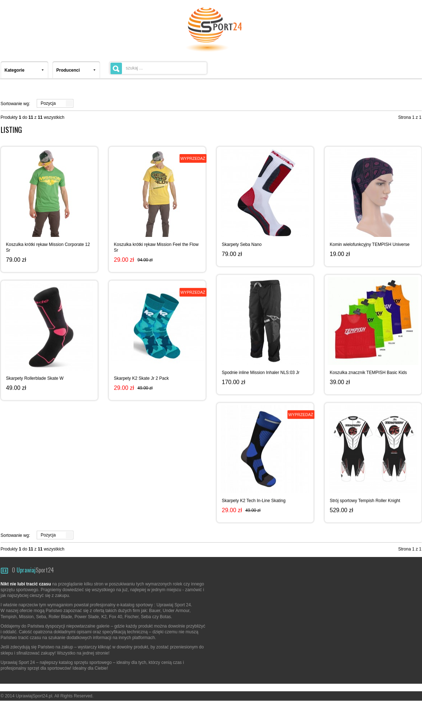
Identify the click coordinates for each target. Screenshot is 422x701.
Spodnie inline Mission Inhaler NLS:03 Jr (261, 371)
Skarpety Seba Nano (242, 244)
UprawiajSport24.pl (34, 695)
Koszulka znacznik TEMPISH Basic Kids (368, 371)
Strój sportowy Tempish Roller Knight (365, 499)
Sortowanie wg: (15, 103)
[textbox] (158, 68)
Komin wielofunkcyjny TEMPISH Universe (370, 244)
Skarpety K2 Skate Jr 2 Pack (141, 377)
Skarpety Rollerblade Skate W (35, 377)
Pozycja (48, 103)
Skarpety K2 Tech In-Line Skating (254, 499)
